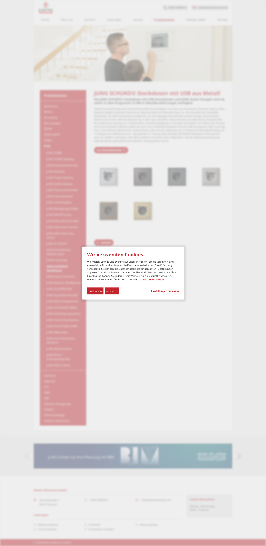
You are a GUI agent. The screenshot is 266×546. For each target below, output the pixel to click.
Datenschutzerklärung (151, 279)
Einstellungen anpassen (165, 291)
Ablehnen (111, 291)
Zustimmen (95, 291)
